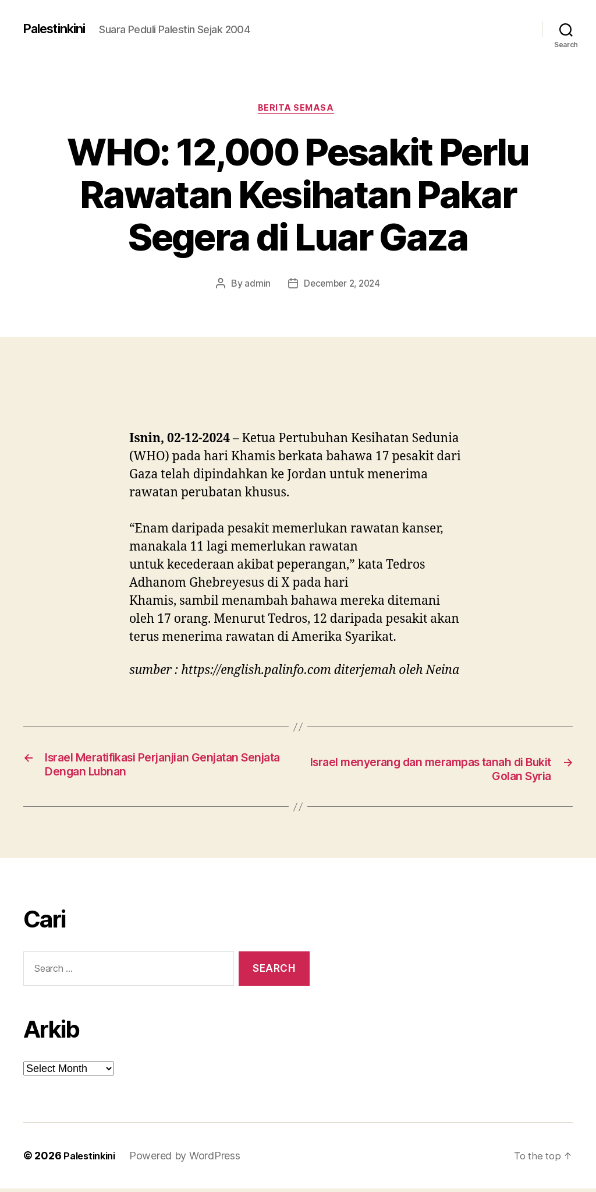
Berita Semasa (298, 110)
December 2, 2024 (342, 285)
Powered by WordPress (190, 1159)
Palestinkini (59, 29)
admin (255, 285)
